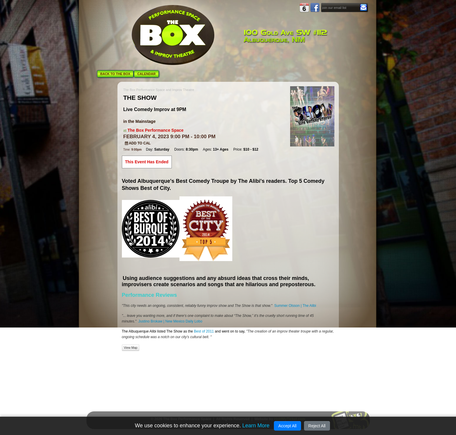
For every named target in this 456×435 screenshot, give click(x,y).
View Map (131, 347)
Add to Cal (138, 143)
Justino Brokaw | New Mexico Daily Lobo (170, 321)
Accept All (287, 425)
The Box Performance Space (156, 130)
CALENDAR (146, 74)
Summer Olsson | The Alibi (295, 306)
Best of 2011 (203, 331)
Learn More (255, 426)
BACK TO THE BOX (115, 74)
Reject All (317, 425)
